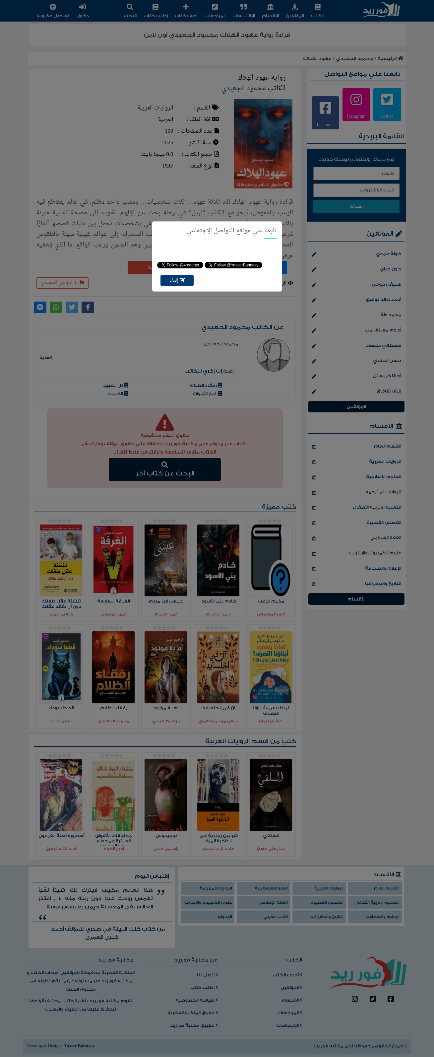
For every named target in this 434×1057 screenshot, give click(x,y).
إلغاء (177, 280)
